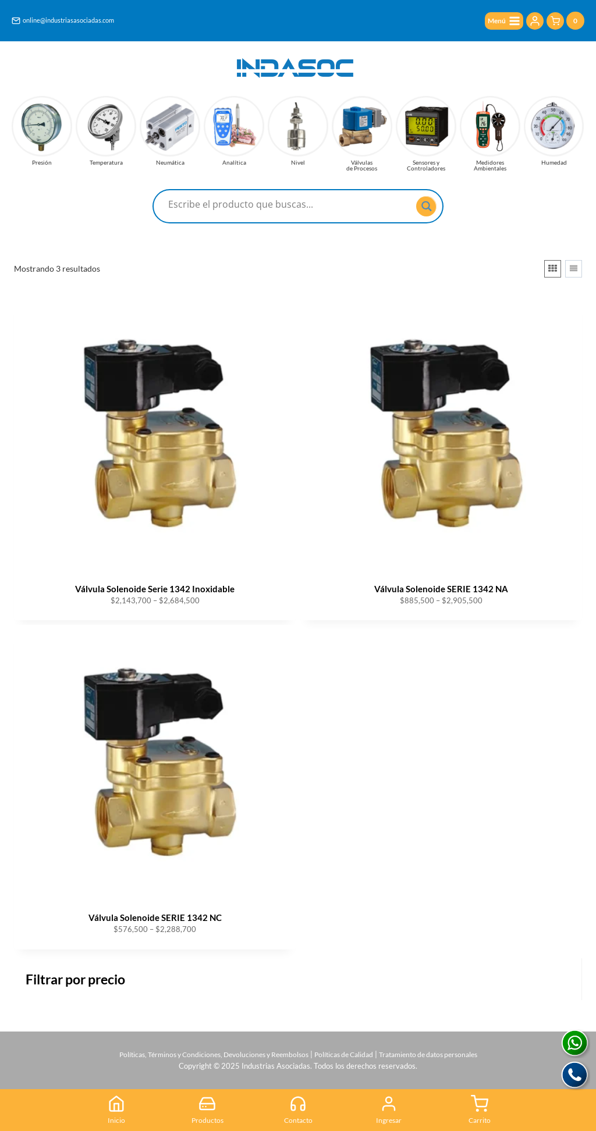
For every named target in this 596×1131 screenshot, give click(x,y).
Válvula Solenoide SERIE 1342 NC (155, 917)
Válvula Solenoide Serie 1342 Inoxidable (155, 589)
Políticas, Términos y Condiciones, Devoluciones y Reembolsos (205, 1050)
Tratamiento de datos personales (439, 1050)
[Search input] (290, 204)
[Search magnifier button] (426, 206)
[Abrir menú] (501, 21)
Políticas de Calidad (346, 1050)
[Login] (535, 21)
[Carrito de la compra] (565, 21)
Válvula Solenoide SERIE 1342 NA (441, 589)
